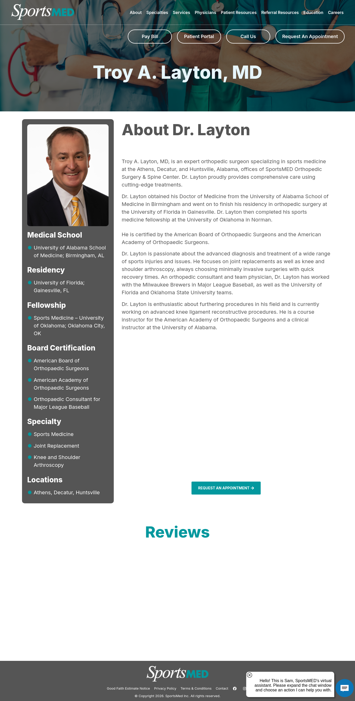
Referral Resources (281, 12)
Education (314, 12)
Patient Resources (240, 12)
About (137, 12)
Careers (336, 12)
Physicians (207, 12)
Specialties (158, 12)
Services (183, 12)
